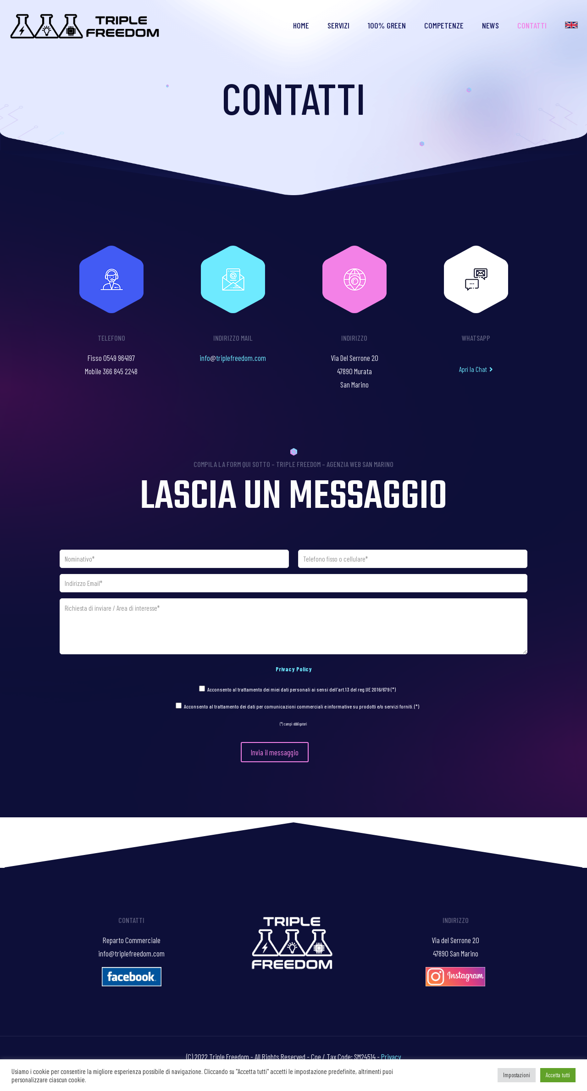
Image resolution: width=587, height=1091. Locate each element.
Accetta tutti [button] (558, 1075)
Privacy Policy (294, 669)
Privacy (391, 1056)
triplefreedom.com (241, 357)
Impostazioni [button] (516, 1075)
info (204, 357)
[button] (476, 369)
